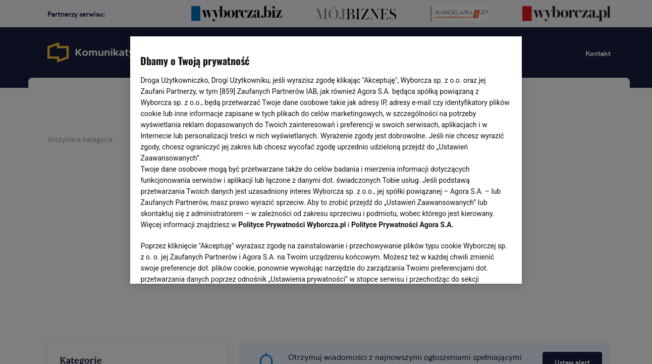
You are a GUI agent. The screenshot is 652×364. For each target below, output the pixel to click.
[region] (325, 159)
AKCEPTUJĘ (477, 264)
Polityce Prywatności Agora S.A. (402, 225)
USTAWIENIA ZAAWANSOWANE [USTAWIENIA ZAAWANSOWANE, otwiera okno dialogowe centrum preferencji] (206, 263)
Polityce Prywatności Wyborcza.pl (292, 225)
